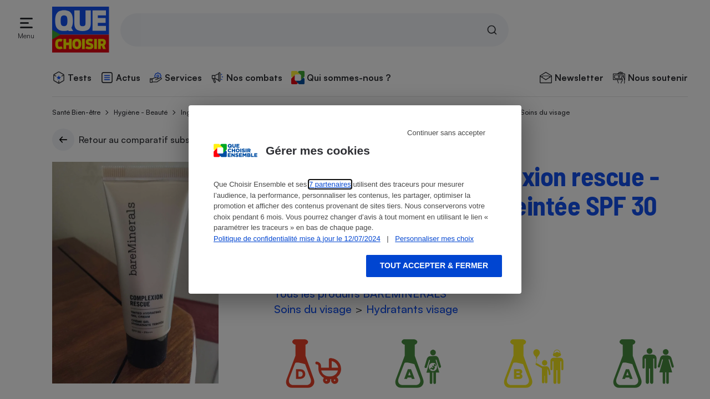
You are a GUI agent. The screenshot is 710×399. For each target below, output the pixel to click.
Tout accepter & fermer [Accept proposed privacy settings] (434, 265)
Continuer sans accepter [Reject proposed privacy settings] (446, 133)
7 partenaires (330, 184)
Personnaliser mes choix (434, 238)
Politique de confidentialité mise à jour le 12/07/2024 (297, 238)
